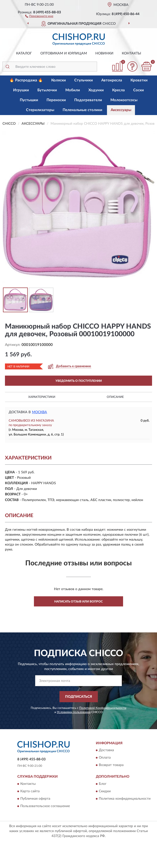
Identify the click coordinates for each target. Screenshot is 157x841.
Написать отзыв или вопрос (78, 601)
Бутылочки (47, 90)
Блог (102, 784)
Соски (138, 90)
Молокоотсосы (123, 100)
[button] (39, 15)
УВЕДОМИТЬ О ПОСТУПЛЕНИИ (78, 380)
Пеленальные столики (82, 110)
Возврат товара (111, 765)
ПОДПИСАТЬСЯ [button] (78, 696)
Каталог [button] (24, 53)
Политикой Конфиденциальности (102, 707)
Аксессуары (121, 110)
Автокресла (111, 80)
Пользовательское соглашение (45, 806)
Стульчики (83, 80)
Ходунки (96, 90)
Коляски (58, 80)
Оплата (105, 758)
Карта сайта (30, 791)
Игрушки (21, 90)
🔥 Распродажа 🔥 (26, 80)
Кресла (118, 90)
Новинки (104, 53)
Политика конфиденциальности (125, 798)
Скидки (105, 791)
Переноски (56, 100)
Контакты (131, 53)
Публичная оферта (35, 798)
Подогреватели (88, 100)
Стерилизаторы (40, 110)
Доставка (106, 750)
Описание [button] (115, 396)
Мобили (72, 90)
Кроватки (139, 80)
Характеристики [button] (41, 396)
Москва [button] (39, 412)
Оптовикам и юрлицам (63, 53)
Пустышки (29, 100)
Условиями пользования (74, 712)
